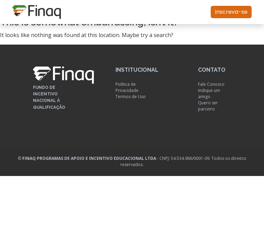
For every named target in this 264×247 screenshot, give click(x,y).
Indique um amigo (209, 93)
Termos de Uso (131, 96)
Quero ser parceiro (208, 106)
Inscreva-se (231, 12)
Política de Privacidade (127, 87)
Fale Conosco (211, 84)
